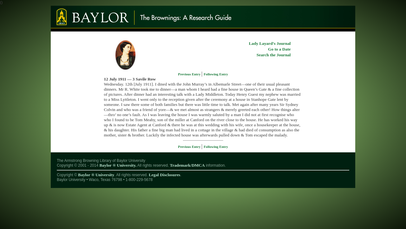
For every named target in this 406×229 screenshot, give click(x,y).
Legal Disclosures (164, 174)
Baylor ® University (96, 174)
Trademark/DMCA (187, 165)
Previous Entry (189, 74)
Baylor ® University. (117, 165)
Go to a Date (279, 49)
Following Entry (216, 74)
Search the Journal (274, 54)
